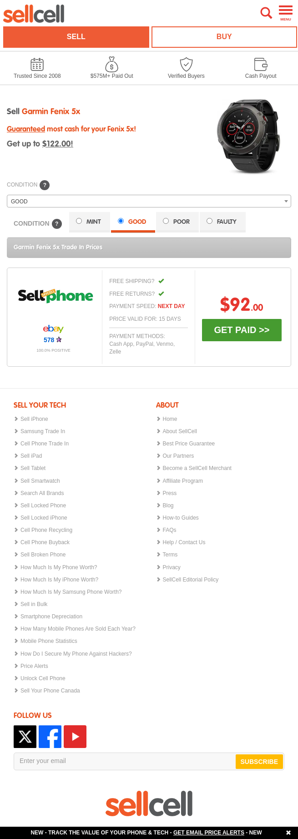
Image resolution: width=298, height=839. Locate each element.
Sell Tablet (32, 468)
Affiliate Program (183, 481)
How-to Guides (181, 518)
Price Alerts (34, 666)
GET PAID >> (241, 330)
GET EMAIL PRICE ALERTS (208, 832)
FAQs (170, 530)
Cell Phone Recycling (46, 530)
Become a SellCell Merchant (197, 468)
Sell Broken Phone (43, 554)
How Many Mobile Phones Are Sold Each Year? (78, 629)
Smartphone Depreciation (51, 616)
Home (170, 419)
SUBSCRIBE (259, 761)
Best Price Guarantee (189, 443)
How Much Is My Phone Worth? (58, 567)
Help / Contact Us (184, 542)
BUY (224, 36)
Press (170, 493)
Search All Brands (42, 493)
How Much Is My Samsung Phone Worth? (71, 592)
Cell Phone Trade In (44, 443)
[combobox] (149, 201)
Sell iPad (31, 456)
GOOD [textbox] (19, 201)
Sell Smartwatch (40, 481)
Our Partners (178, 456)
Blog (168, 505)
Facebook (50, 736)
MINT (88, 221)
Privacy (172, 567)
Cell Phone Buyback (45, 542)
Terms (170, 554)
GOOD (132, 221)
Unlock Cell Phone (43, 678)
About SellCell (180, 431)
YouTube (75, 736)
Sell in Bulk (33, 604)
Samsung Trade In (42, 431)
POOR (176, 221)
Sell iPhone (34, 419)
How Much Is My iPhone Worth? (59, 579)
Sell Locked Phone (43, 505)
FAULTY (222, 221)
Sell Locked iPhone (43, 518)
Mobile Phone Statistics (48, 641)
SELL (76, 36)
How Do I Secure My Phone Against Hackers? (76, 654)
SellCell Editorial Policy (191, 579)
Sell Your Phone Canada (50, 690)
